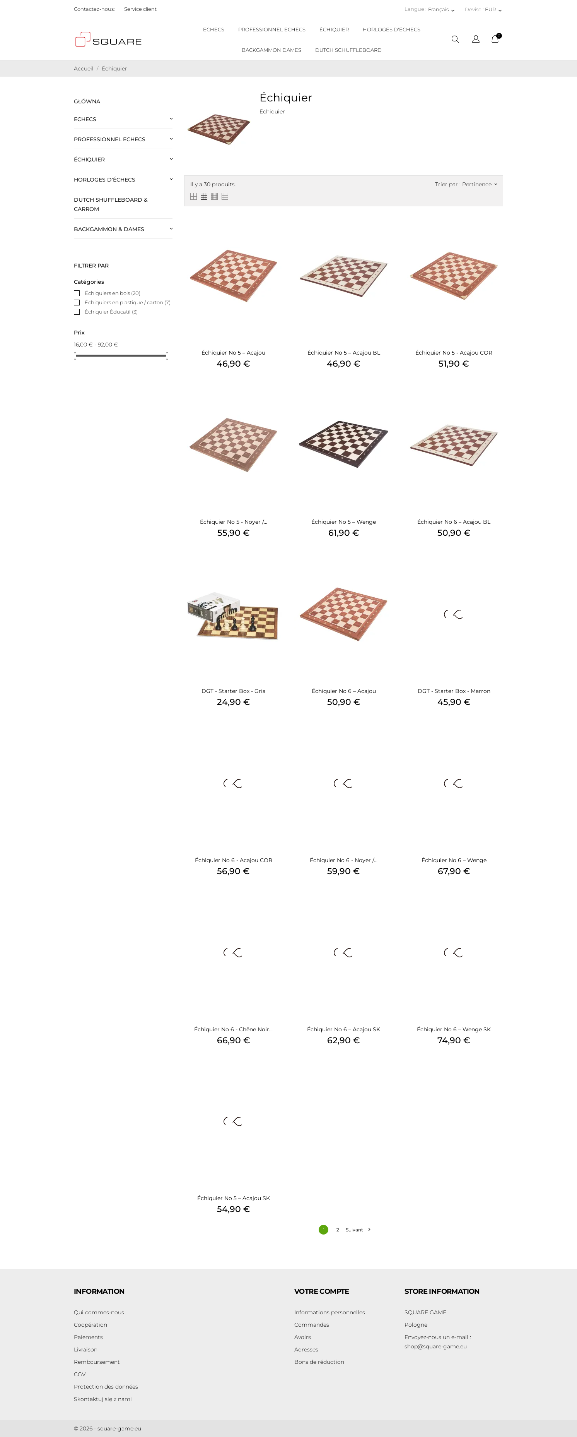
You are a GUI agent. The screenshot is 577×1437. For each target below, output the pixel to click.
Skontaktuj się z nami (103, 1399)
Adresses (306, 1349)
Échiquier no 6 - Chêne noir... (233, 1029)
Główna (87, 101)
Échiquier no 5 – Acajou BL (343, 352)
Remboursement (97, 1361)
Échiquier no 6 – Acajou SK (343, 1029)
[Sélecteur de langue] (476, 40)
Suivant (358, 1230)
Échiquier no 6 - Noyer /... (343, 860)
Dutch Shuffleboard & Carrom (111, 204)
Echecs (85, 119)
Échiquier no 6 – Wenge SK (454, 1029)
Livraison (85, 1349)
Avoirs (302, 1337)
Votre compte (321, 1291)
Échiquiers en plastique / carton (128, 302)
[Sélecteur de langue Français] (442, 9)
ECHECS (213, 29)
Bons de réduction (319, 1361)
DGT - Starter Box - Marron (454, 691)
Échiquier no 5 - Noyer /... (233, 521)
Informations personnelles (329, 1312)
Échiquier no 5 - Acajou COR (453, 352)
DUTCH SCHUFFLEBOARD (348, 50)
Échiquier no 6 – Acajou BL (453, 521)
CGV (80, 1374)
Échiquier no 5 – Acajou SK (233, 1198)
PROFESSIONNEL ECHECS (272, 29)
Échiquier (89, 159)
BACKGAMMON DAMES (271, 50)
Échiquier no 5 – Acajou (233, 352)
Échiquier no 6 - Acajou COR (233, 860)
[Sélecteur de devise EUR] (494, 9)
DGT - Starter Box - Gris (233, 691)
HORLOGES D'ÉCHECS (391, 29)
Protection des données (106, 1386)
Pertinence (479, 184)
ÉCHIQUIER (334, 29)
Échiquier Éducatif (111, 312)
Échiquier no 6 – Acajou (344, 691)
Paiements (88, 1337)
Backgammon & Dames (109, 229)
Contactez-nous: (94, 9)
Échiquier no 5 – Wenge (343, 521)
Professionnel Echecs (109, 139)
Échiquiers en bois (112, 293)
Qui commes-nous (99, 1312)
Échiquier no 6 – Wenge (454, 860)
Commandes (311, 1324)
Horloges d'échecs (104, 179)
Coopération (90, 1324)
